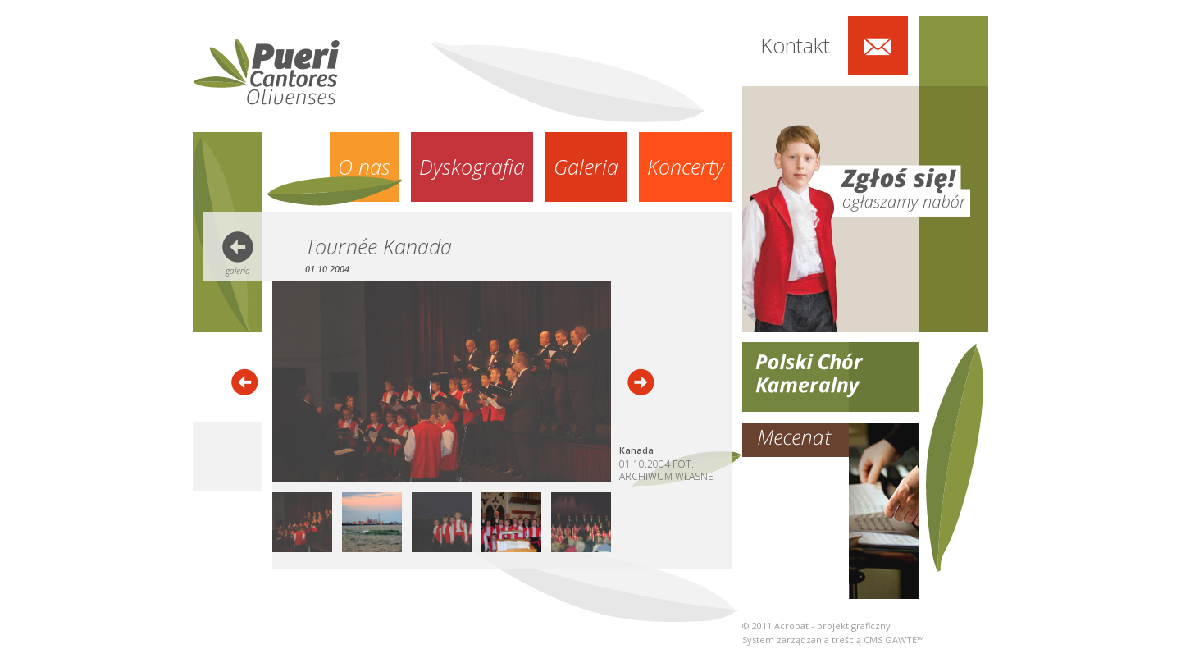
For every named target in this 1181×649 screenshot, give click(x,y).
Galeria (586, 167)
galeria (238, 271)
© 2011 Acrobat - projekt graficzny (816, 625)
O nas (364, 167)
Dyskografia (472, 167)
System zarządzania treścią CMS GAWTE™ (832, 639)
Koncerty (685, 167)
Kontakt (795, 45)
